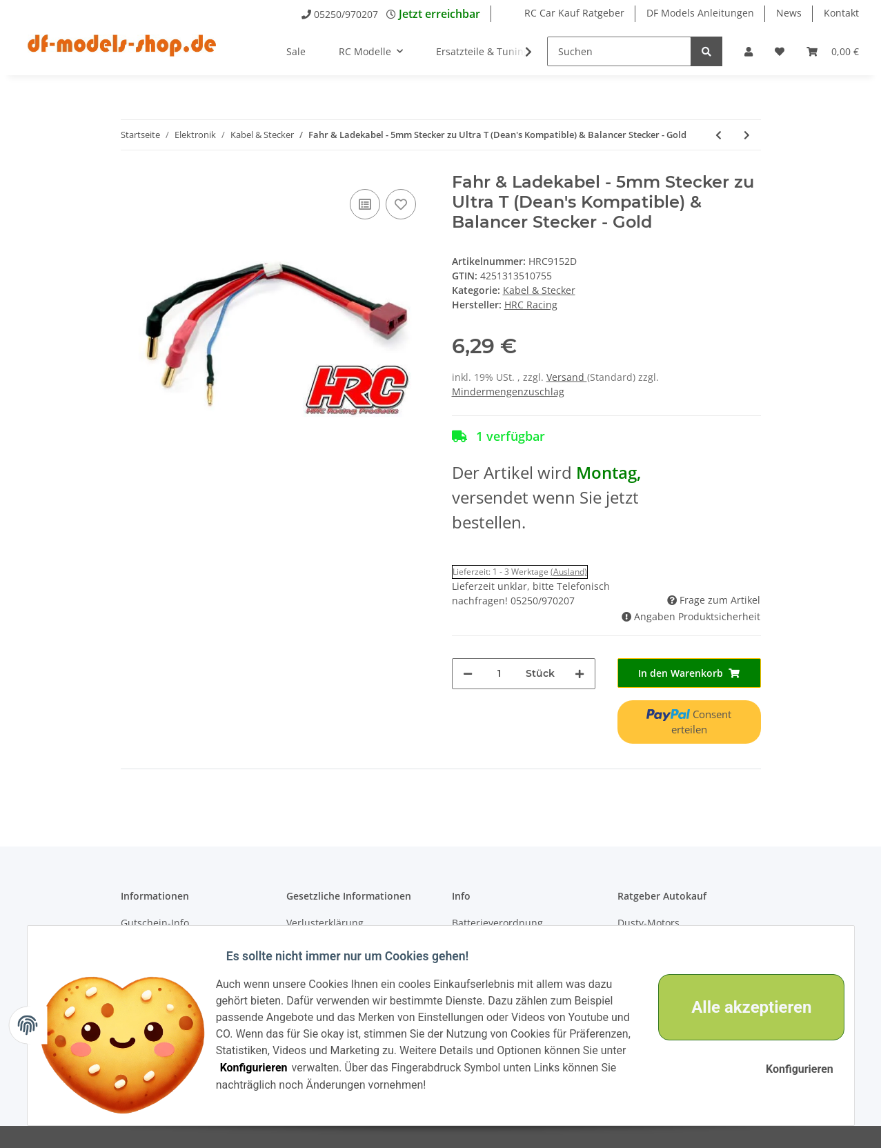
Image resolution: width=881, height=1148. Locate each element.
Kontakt (841, 12)
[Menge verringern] (468, 674)
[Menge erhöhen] (579, 674)
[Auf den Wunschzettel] (401, 204)
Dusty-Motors (648, 922)
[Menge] (499, 674)
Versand (566, 377)
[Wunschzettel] (779, 51)
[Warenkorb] (832, 51)
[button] (748, 51)
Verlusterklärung (325, 922)
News (789, 12)
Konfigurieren (348, 1067)
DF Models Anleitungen (700, 12)
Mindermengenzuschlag (508, 391)
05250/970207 (346, 14)
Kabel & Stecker (539, 290)
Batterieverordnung (497, 922)
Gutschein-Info (155, 922)
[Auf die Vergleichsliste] (365, 204)
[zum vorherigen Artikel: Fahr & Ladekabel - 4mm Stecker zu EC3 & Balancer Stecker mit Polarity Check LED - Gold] (718, 135)
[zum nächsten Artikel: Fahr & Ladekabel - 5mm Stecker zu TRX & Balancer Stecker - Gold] (747, 135)
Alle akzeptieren (741, 1007)
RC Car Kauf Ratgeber (574, 12)
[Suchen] (619, 51)
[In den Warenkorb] (689, 673)
